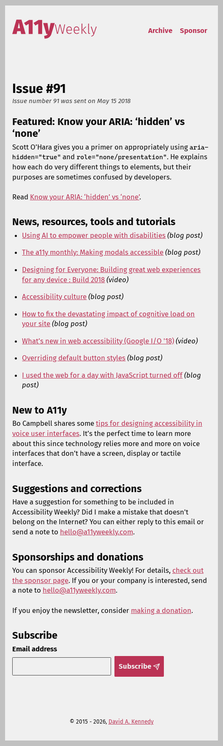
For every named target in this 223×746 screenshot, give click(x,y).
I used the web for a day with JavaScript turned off (102, 375)
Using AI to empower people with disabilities (94, 235)
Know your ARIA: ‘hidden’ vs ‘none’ (84, 197)
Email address (34, 649)
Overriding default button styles (73, 358)
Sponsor (193, 30)
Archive (160, 30)
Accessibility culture (54, 296)
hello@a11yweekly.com (96, 532)
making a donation (161, 610)
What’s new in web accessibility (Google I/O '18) (98, 341)
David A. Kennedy (131, 721)
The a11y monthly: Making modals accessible (92, 252)
